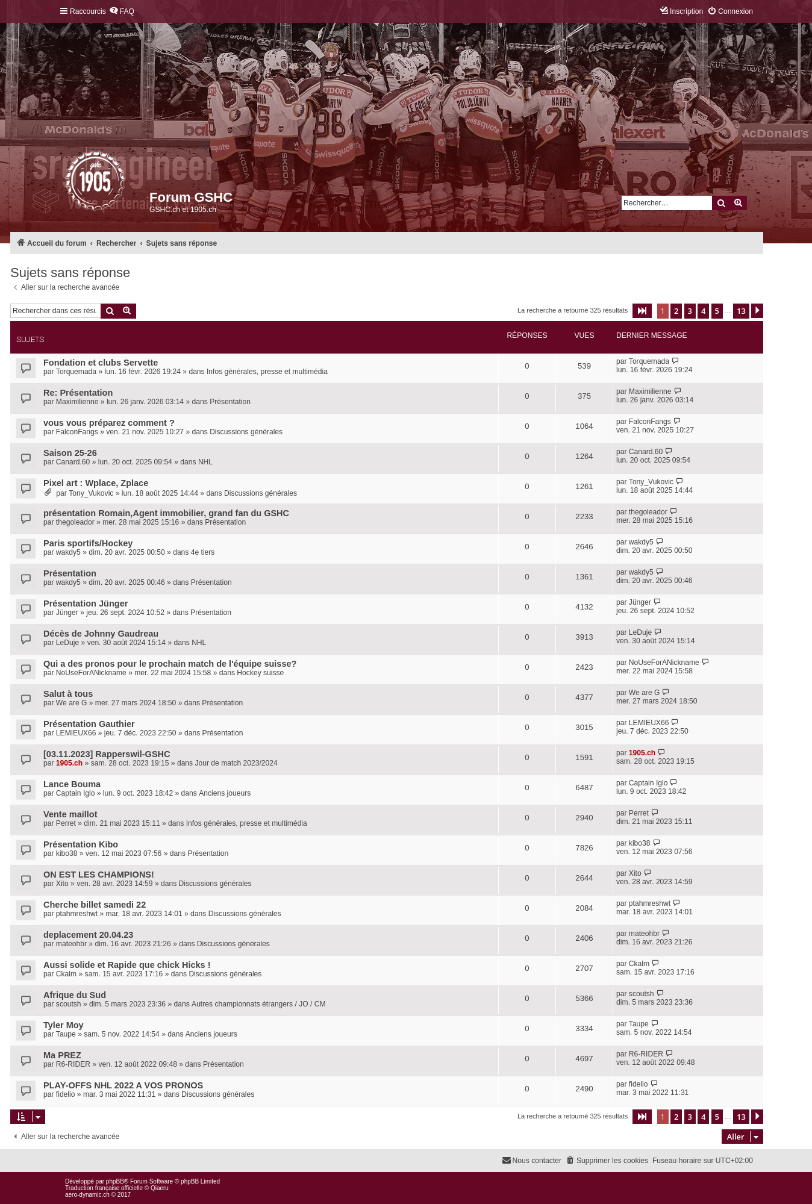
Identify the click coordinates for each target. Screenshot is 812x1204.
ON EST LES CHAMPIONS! (98, 874)
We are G (71, 703)
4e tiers (203, 552)
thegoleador (75, 522)
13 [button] (741, 310)
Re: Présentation (78, 393)
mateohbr (71, 944)
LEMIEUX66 (76, 733)
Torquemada (76, 371)
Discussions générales (246, 432)
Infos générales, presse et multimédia (267, 371)
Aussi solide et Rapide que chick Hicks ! (127, 965)
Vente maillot (70, 814)
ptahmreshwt (77, 913)
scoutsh (68, 1004)
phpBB (115, 1181)
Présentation (230, 402)
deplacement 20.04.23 (88, 935)
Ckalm (66, 974)
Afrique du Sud (74, 995)
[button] (642, 311)
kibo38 (67, 853)
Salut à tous (68, 694)
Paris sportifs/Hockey (88, 543)
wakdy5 (68, 552)
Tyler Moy (63, 1025)
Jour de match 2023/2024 (236, 763)
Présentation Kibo (80, 844)
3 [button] (690, 310)
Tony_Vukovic (91, 493)
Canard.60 (73, 462)
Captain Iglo (75, 793)
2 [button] (676, 310)
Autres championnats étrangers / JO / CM (258, 1004)
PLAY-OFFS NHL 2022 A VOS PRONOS (123, 1085)
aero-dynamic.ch (87, 1194)
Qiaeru (160, 1188)
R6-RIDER (73, 1064)
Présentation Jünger (85, 603)
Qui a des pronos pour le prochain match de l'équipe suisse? (169, 664)
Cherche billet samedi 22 (94, 904)
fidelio (65, 1094)
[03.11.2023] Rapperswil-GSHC (106, 754)
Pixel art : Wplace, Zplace (95, 483)
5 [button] (717, 310)
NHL (205, 462)
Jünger (67, 612)
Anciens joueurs (225, 793)
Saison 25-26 (70, 453)
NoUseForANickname (91, 673)
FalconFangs (77, 432)
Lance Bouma (72, 784)
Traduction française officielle (104, 1188)
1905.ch (69, 763)
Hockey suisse (260, 673)
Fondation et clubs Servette (100, 362)
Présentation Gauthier (89, 724)
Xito (62, 883)
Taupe (66, 1034)
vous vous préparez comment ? (109, 423)
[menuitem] (121, 12)
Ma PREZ (62, 1055)
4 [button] (703, 310)
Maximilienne (77, 402)
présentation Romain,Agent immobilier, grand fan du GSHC (166, 513)
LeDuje (67, 642)
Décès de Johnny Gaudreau (100, 633)
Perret (66, 823)
